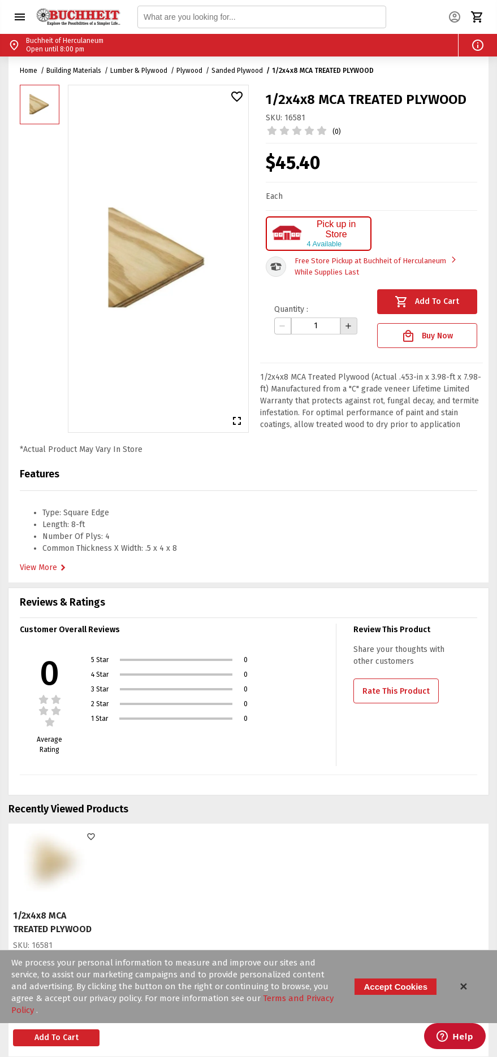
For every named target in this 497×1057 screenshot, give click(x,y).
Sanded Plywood (237, 71)
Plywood (189, 71)
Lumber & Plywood (138, 71)
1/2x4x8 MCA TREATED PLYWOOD (323, 71)
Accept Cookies (395, 986)
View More (44, 567)
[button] (19, 17)
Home (28, 71)
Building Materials (73, 71)
